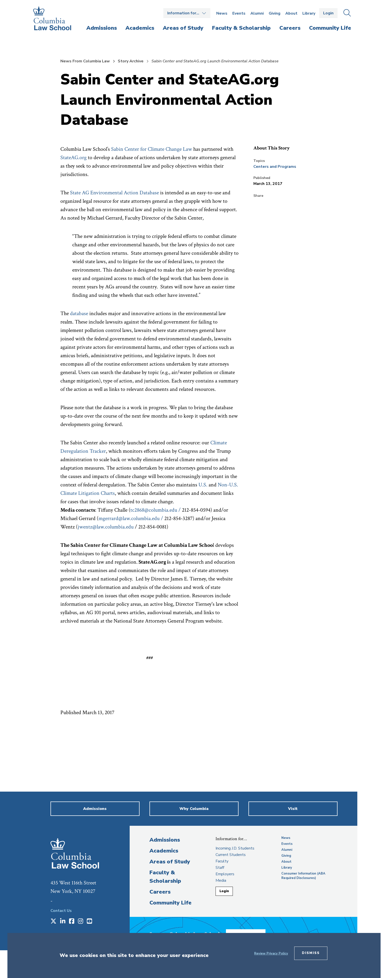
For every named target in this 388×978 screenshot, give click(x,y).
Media (221, 880)
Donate (253, 932)
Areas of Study (169, 861)
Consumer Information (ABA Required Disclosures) (303, 875)
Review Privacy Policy (271, 953)
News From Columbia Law (85, 61)
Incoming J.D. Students (235, 848)
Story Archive (131, 61)
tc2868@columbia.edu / (155, 510)
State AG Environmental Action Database (114, 192)
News (221, 13)
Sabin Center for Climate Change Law (151, 149)
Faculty (222, 861)
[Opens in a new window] (53, 921)
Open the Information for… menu (186, 13)
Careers (159, 892)
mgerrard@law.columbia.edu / (130, 518)
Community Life (170, 902)
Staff (220, 867)
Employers (225, 874)
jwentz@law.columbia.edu (106, 526)
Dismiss (311, 953)
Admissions (164, 840)
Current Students (231, 854)
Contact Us (61, 910)
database (79, 313)
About (291, 13)
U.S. (202, 484)
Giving (274, 13)
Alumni (257, 13)
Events (238, 13)
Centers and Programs (274, 166)
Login (328, 13)
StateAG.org (73, 157)
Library (308, 13)
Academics (163, 850)
